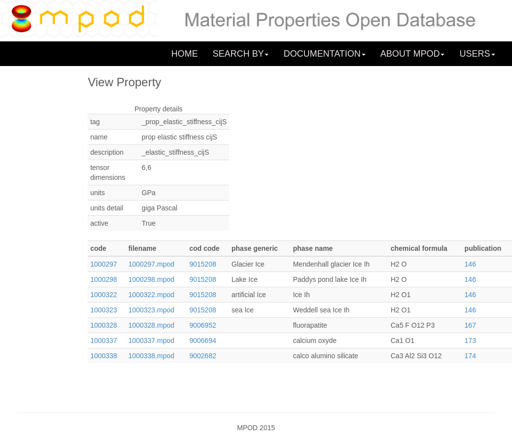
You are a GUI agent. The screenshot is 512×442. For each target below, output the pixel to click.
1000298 (103, 279)
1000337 (103, 340)
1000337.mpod (151, 340)
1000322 (103, 295)
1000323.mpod (151, 310)
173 (470, 340)
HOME (184, 54)
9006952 (202, 325)
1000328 (103, 325)
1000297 (103, 264)
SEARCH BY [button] (240, 54)
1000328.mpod (151, 325)
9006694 (202, 340)
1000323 (103, 310)
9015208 (202, 264)
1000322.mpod (151, 295)
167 (470, 325)
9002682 (202, 356)
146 (470, 264)
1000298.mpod (151, 279)
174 (470, 356)
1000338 (103, 356)
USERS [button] (477, 54)
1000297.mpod (151, 264)
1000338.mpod (151, 356)
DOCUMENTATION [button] (324, 54)
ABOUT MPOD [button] (412, 54)
